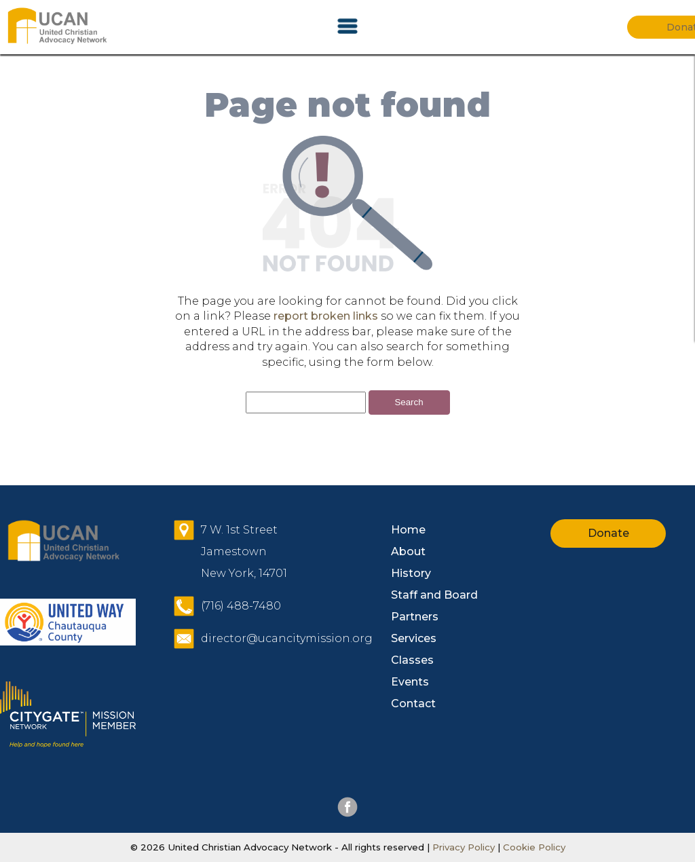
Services (413, 638)
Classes (412, 660)
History (411, 573)
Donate (608, 533)
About (408, 551)
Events (410, 681)
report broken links (326, 316)
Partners (414, 616)
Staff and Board (434, 594)
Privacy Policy (463, 847)
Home (408, 529)
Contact (413, 703)
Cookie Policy (532, 847)
